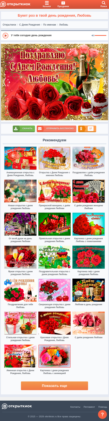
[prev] (4, 82)
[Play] (5, 35)
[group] (54, 35)
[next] (104, 82)
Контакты (75, 407)
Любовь (63, 24)
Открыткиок (9, 24)
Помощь (102, 407)
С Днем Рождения (29, 24)
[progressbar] (100, 35)
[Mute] (93, 35)
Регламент (89, 407)
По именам (49, 24)
